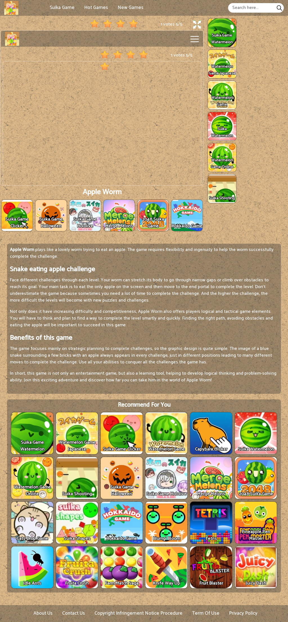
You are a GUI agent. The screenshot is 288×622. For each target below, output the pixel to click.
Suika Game (62, 8)
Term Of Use (205, 613)
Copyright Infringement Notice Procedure (138, 613)
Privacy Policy (243, 613)
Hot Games (96, 8)
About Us (43, 613)
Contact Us (73, 613)
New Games (130, 8)
